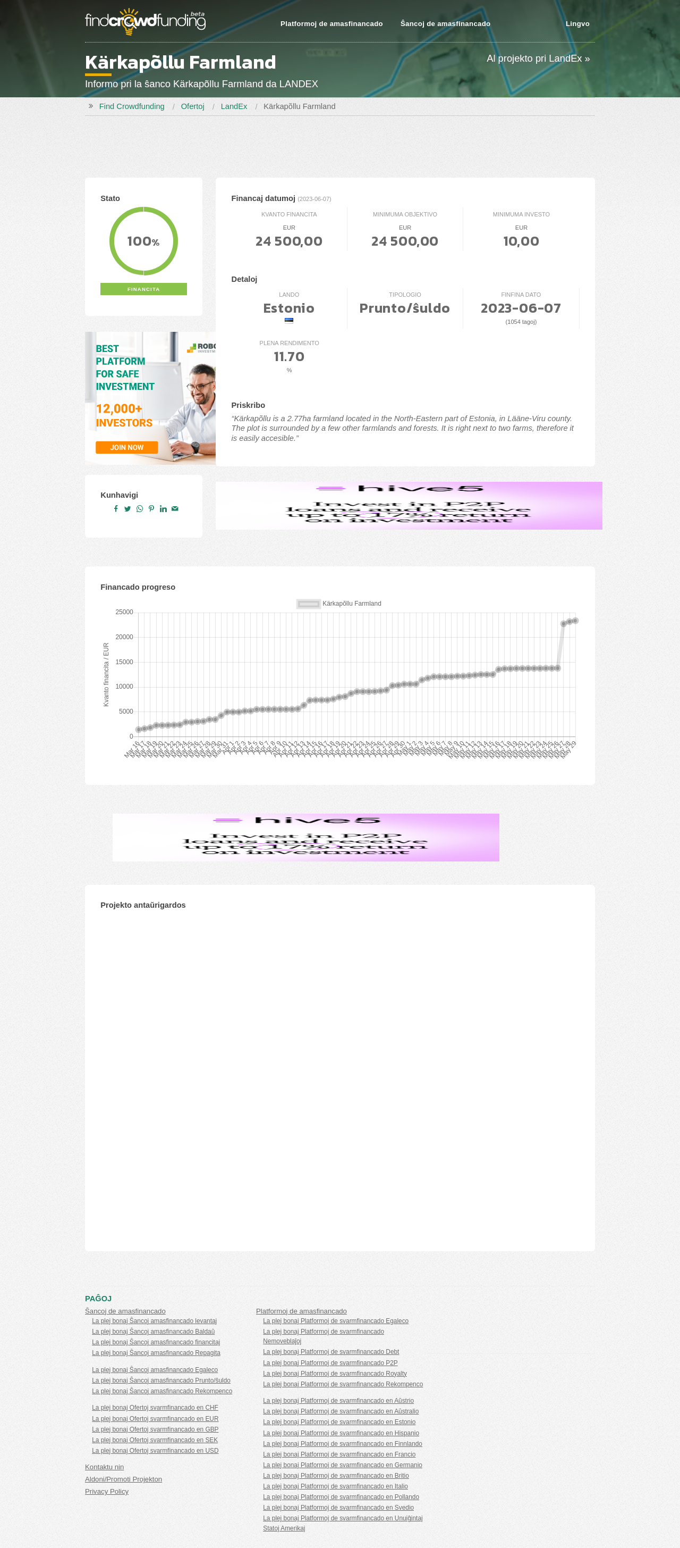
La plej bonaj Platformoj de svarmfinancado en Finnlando (342, 1443)
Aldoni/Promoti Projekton (123, 1479)
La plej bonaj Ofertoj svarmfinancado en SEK (155, 1440)
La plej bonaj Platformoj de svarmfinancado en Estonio (339, 1422)
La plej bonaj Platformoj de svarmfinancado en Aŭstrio (338, 1400)
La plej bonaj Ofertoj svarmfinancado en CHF (155, 1407)
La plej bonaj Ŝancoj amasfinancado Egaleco (155, 1370)
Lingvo (578, 24)
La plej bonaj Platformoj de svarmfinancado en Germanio (342, 1465)
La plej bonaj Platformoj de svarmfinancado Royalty (335, 1373)
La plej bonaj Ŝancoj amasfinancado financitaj (156, 1342)
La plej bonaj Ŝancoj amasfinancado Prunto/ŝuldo (161, 1380)
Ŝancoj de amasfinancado (446, 24)
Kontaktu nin (104, 1467)
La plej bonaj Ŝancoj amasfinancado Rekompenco (162, 1391)
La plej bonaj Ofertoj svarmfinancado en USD (155, 1450)
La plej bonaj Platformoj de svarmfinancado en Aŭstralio (341, 1411)
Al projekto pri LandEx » (538, 58)
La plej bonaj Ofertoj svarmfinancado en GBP (155, 1429)
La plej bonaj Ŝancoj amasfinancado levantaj (154, 1321)
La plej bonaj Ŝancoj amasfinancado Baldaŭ (153, 1331)
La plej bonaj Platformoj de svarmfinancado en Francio (339, 1454)
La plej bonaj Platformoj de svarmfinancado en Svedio (338, 1507)
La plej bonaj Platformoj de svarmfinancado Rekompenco (343, 1384)
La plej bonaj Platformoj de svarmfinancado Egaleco (336, 1321)
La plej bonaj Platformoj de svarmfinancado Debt (331, 1351)
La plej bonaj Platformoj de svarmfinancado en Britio (336, 1475)
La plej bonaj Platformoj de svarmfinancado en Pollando (341, 1497)
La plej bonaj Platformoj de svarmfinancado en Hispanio (341, 1433)
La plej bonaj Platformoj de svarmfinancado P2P (330, 1363)
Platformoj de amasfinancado (331, 24)
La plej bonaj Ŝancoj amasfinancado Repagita (156, 1353)
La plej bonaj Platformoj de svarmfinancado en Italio (335, 1486)
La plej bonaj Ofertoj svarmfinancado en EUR (155, 1419)
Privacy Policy (107, 1491)
